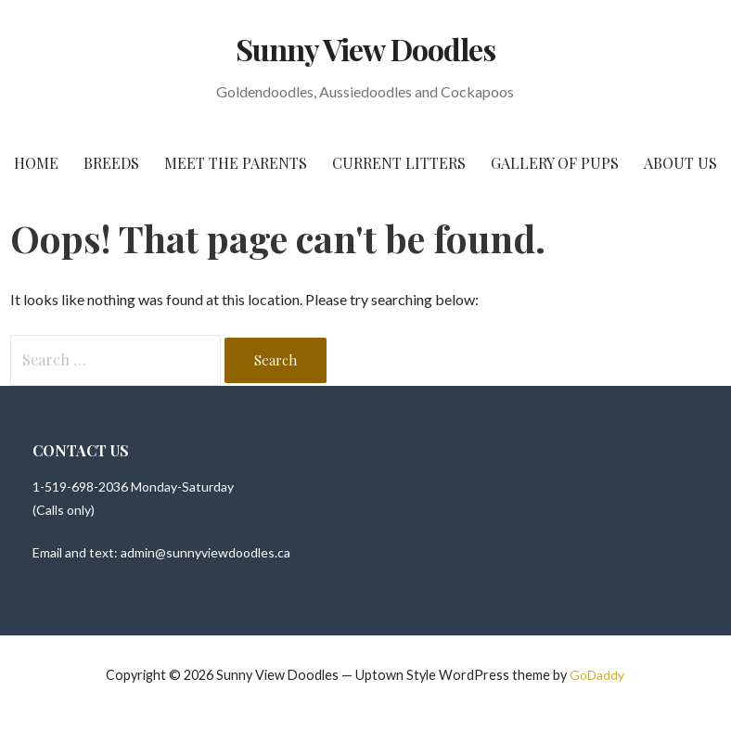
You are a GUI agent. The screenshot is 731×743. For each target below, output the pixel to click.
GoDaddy (597, 675)
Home (36, 163)
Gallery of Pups (555, 163)
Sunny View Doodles (365, 49)
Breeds (111, 163)
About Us (680, 163)
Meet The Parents (235, 163)
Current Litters (399, 163)
